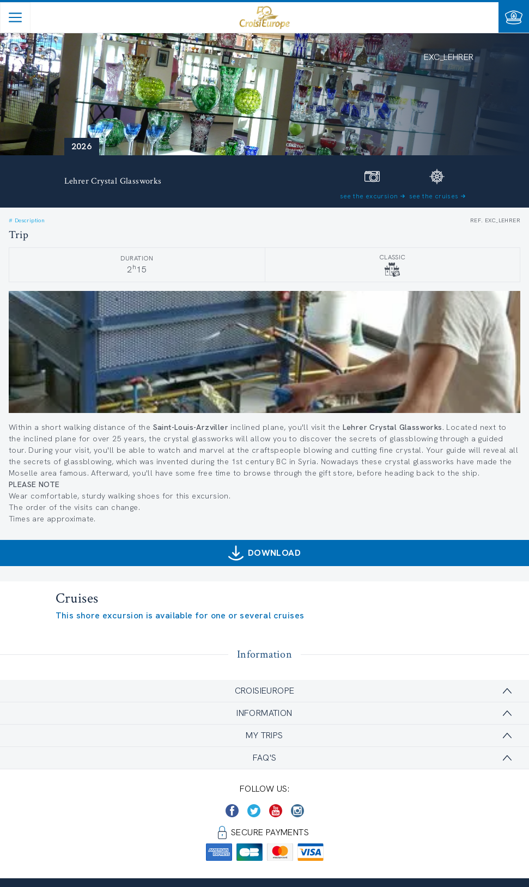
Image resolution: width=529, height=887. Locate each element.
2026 (81, 146)
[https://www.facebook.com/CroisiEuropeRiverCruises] (232, 810)
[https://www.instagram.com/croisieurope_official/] (297, 810)
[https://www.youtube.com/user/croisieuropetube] (275, 810)
